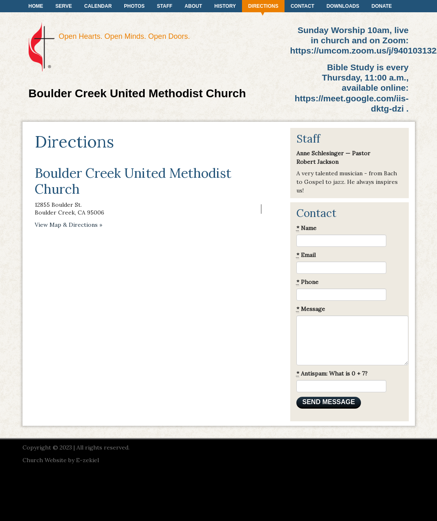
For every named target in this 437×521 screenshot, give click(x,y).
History (225, 6)
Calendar (98, 6)
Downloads (343, 6)
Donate (382, 6)
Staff (165, 6)
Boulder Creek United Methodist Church (137, 93)
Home (36, 6)
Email (306, 255)
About (193, 6)
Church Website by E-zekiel (60, 460)
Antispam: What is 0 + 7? (332, 374)
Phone (307, 282)
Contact (302, 6)
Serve (64, 6)
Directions (263, 6)
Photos (134, 6)
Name (306, 228)
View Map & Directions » (68, 224)
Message (310, 309)
